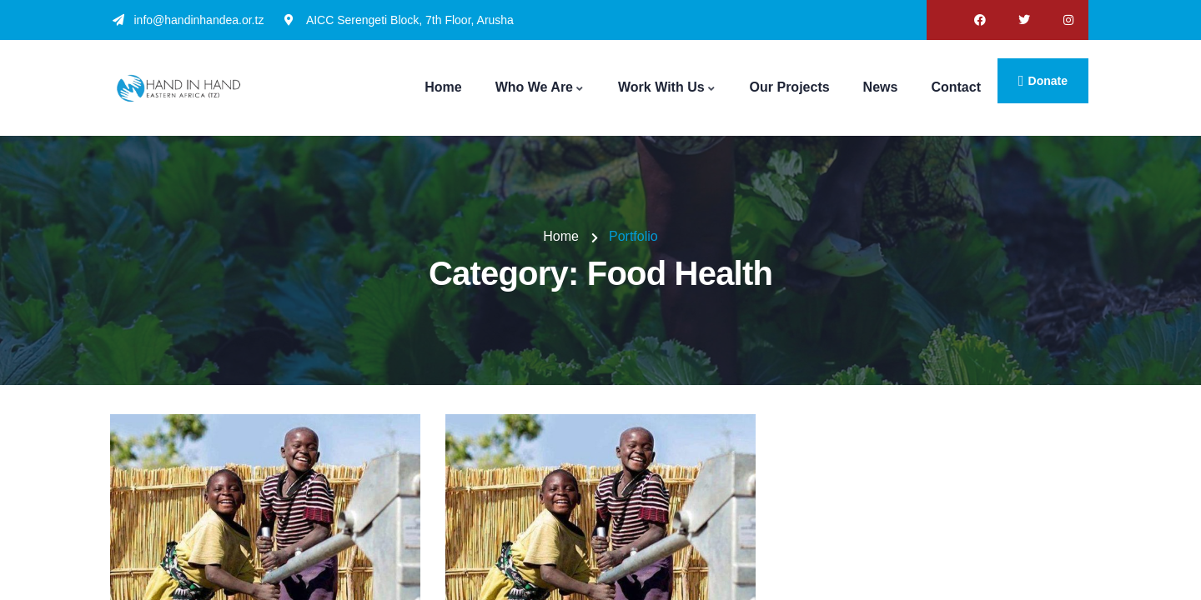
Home (561, 236)
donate (1048, 81)
